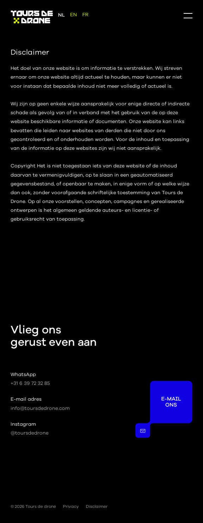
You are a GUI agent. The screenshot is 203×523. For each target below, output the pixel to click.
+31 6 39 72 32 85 (30, 383)
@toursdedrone (30, 433)
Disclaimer (97, 506)
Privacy (71, 506)
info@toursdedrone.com (40, 408)
